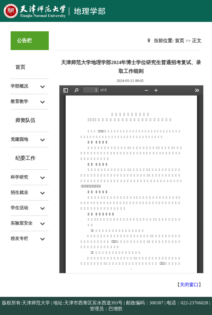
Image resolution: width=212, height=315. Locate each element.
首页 (20, 67)
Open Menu (204, 7)
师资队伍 (25, 120)
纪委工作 (25, 158)
